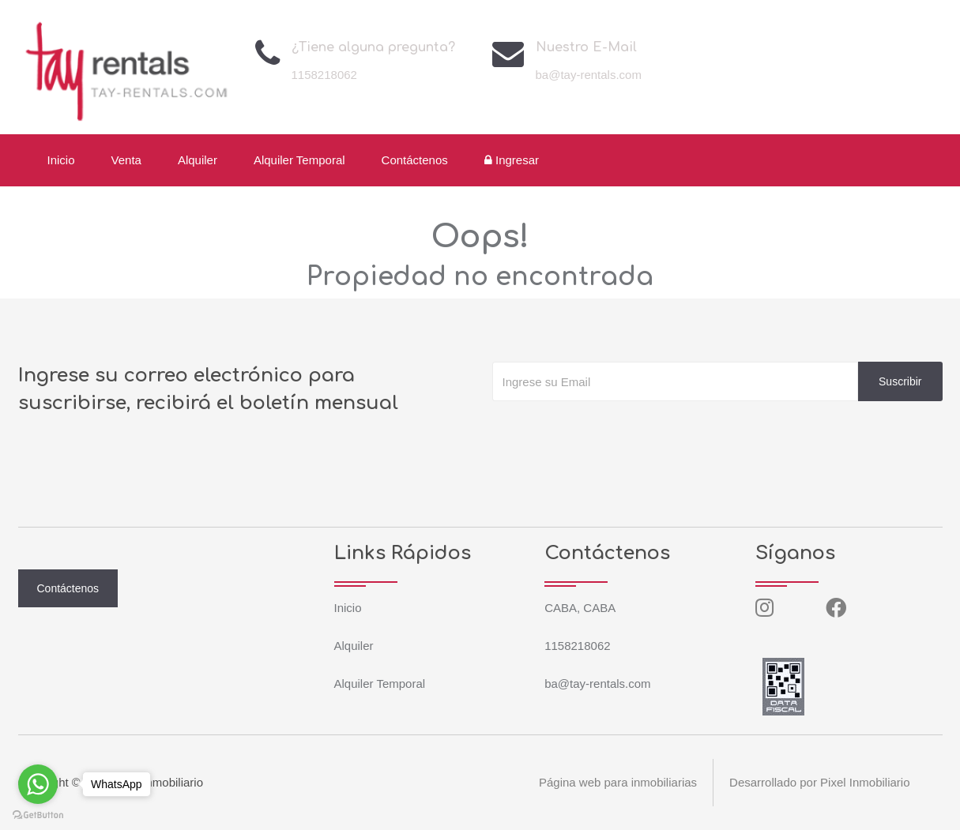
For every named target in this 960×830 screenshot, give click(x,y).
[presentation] (612, 433)
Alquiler (197, 160)
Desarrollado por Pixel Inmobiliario (819, 782)
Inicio (61, 160)
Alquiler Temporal (299, 160)
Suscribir (900, 381)
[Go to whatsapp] (38, 784)
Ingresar (511, 160)
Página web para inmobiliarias (618, 782)
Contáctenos (415, 160)
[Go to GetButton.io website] (38, 814)
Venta (126, 160)
